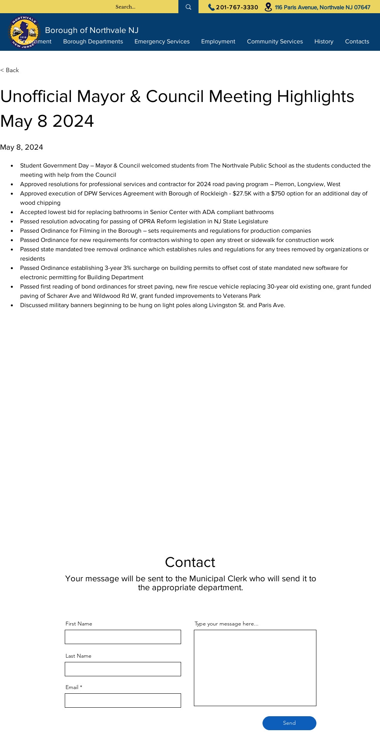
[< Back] (25, 70)
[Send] (289, 723)
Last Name (79, 655)
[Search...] (125, 7)
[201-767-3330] (233, 7)
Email (72, 687)
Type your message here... (227, 623)
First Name (79, 623)
